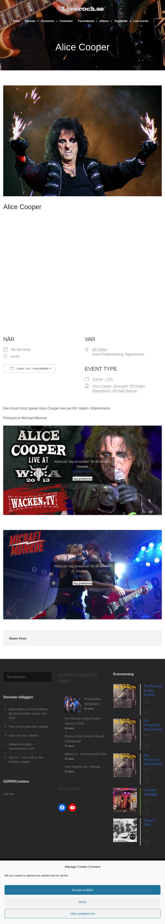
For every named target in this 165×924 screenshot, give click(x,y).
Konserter (47, 21)
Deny (82, 902)
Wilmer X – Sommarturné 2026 (85, 754)
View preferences (82, 913)
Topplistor (121, 21)
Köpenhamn (101, 391)
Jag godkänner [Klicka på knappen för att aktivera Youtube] (82, 478)
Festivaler (66, 21)
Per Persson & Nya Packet (153, 690)
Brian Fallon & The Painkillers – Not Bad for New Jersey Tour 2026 (29, 714)
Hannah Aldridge (150, 792)
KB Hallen (99, 350)
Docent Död (149, 822)
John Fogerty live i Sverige (82, 766)
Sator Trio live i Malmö (23, 735)
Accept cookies (82, 890)
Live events (141, 21)
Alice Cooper (102, 386)
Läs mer (8, 794)
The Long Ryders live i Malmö (28, 726)
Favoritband (86, 21)
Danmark (120, 386)
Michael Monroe (125, 391)
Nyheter (30, 21)
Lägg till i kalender (29, 368)
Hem (17, 21)
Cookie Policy (82, 471)
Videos (104, 21)
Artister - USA (102, 379)
